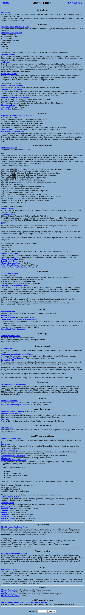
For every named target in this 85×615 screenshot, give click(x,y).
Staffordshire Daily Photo (11, 438)
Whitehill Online (7, 503)
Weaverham (6, 520)
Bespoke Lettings (8, 54)
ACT (3, 224)
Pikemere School (8, 317)
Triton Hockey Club (8, 261)
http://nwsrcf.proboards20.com (13, 460)
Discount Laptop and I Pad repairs (15, 27)
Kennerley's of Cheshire (10, 336)
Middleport (5, 507)
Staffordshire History (9, 401)
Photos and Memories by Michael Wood (17, 354)
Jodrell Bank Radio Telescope (13, 329)
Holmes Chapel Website (10, 497)
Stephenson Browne (9, 105)
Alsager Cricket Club (9, 253)
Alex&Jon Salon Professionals (13, 384)
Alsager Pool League (9, 590)
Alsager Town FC (8, 592)
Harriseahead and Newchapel (13, 456)
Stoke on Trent (7, 509)
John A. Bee (6, 109)
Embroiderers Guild (9, 148)
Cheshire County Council (11, 413)
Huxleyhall (5, 62)
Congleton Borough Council (12, 411)
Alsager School (7, 315)
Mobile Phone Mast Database (12, 358)
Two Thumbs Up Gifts (9, 570)
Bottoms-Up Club (8, 129)
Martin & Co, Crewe (9, 74)
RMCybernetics (7, 428)
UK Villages (5, 458)
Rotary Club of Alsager (10, 265)
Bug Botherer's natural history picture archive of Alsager (24, 602)
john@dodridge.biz (8, 214)
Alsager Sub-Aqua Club (10, 263)
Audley (4, 512)
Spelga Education (8, 311)
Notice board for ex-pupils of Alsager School (19, 319)
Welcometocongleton (9, 450)
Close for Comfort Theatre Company (15, 97)
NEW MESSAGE (74, 3)
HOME (6, 3)
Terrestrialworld (7, 360)
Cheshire (4, 511)
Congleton (5, 514)
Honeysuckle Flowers (9, 107)
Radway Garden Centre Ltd (12, 85)
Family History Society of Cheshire (15, 405)
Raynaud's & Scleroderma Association (16, 116)
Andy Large (5, 419)
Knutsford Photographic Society (14, 267)
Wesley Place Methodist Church (14, 553)
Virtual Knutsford (8, 518)
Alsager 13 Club (7, 208)
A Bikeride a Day (7, 348)
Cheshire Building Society (11, 89)
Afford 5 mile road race (10, 596)
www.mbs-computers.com (11, 33)
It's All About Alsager (9, 274)
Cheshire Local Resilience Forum (14, 285)
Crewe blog (5, 444)
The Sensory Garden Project (12, 131)
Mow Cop (5, 516)
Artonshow (5, 12)
